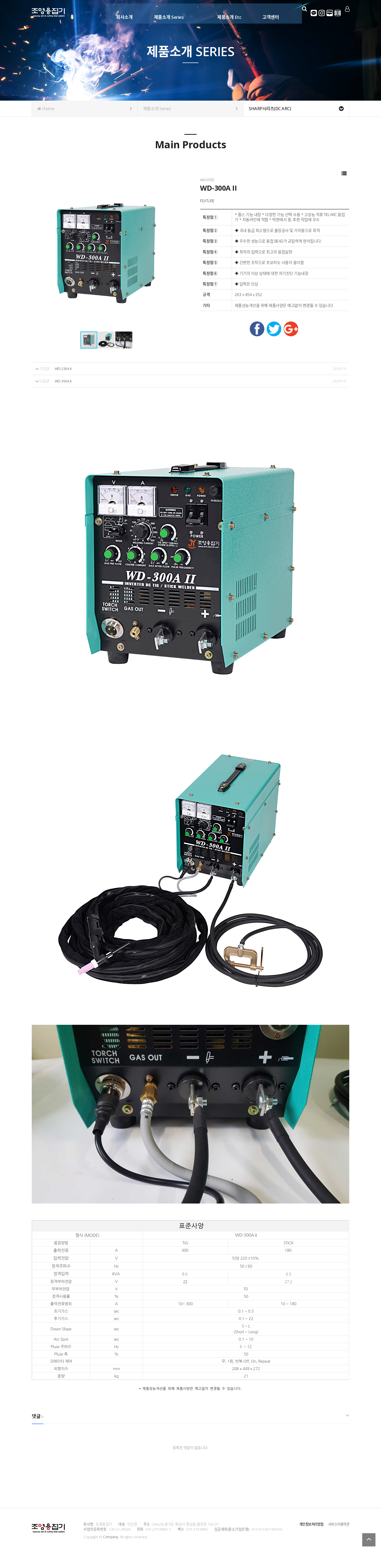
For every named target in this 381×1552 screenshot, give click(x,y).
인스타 (322, 13)
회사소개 (122, 13)
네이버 (330, 13)
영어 (338, 13)
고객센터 (269, 13)
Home (84, 109)
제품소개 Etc (227, 13)
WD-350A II (63, 380)
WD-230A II (63, 368)
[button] (106, 340)
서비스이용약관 (338, 1523)
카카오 (314, 13)
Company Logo (48, 13)
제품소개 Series (167, 13)
